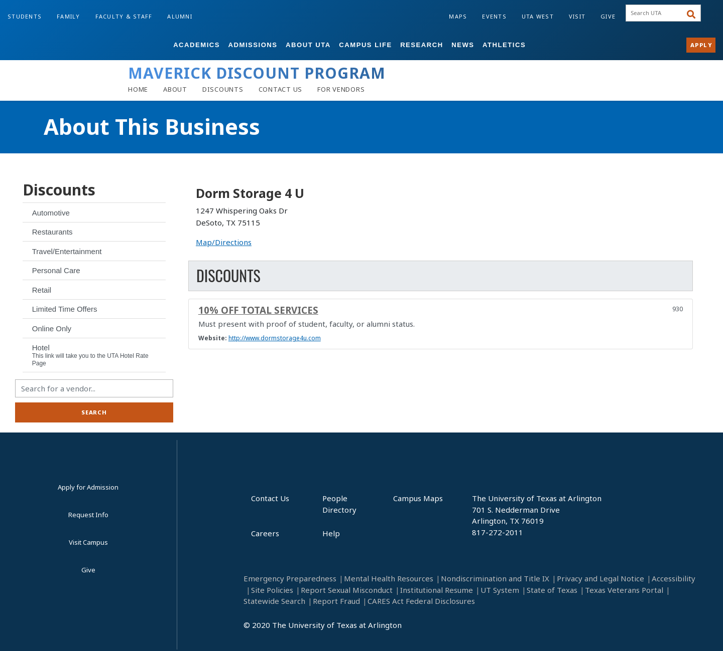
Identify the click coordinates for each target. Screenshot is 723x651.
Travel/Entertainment (67, 251)
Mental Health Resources (388, 578)
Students (25, 16)
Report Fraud (336, 601)
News (462, 45)
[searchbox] (659, 13)
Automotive (51, 212)
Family (68, 16)
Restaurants (52, 232)
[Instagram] (483, 628)
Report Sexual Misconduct (347, 590)
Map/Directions (224, 242)
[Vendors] (341, 89)
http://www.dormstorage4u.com (274, 338)
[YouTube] (508, 628)
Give (608, 16)
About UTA (308, 45)
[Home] (138, 89)
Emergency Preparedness (290, 578)
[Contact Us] (281, 89)
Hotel (90, 355)
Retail (41, 290)
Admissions (253, 45)
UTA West (538, 16)
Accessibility (673, 578)
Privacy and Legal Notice (600, 578)
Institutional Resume (436, 590)
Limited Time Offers (64, 309)
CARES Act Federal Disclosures (421, 601)
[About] (175, 89)
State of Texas (552, 590)
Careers (265, 533)
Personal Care (56, 270)
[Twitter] (532, 628)
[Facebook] (434, 628)
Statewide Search (274, 601)
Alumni (179, 16)
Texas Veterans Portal (624, 590)
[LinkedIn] (458, 628)
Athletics (504, 45)
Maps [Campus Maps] (458, 16)
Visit (577, 16)
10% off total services (258, 310)
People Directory (339, 504)
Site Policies (272, 590)
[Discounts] (223, 89)
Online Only (51, 328)
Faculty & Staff (124, 16)
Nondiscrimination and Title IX (495, 578)
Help (331, 533)
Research (421, 45)
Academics (196, 45)
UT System (499, 590)
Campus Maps (418, 498)
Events (494, 16)
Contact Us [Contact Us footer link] (270, 498)
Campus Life (365, 45)
